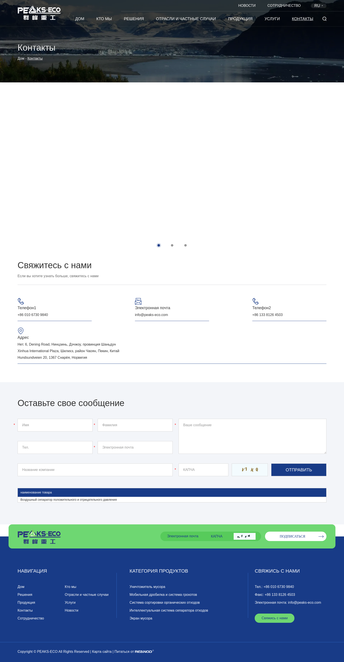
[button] (158, 245)
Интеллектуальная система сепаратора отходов (169, 610)
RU (319, 6)
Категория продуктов (159, 571)
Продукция (240, 19)
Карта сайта (102, 651)
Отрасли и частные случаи (186, 19)
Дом (79, 19)
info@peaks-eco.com (151, 315)
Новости (247, 5)
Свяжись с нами (277, 571)
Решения (134, 19)
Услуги (272, 19)
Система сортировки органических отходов (165, 602)
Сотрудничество (284, 5)
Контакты (302, 19)
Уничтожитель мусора (147, 587)
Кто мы (104, 19)
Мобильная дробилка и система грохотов (163, 594)
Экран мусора (141, 618)
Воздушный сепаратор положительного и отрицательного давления (68, 499)
